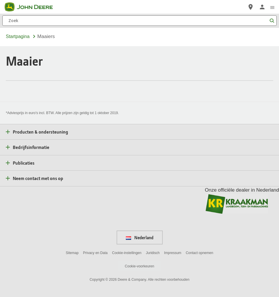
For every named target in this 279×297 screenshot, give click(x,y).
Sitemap (72, 253)
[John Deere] (32, 7)
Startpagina (18, 36)
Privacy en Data (95, 253)
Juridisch (153, 253)
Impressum (172, 253)
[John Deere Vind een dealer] (250, 7)
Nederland (139, 237)
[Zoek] (139, 20)
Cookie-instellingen (126, 253)
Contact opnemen (199, 253)
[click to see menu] (272, 7)
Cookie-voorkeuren (139, 266)
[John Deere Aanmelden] (262, 7)
